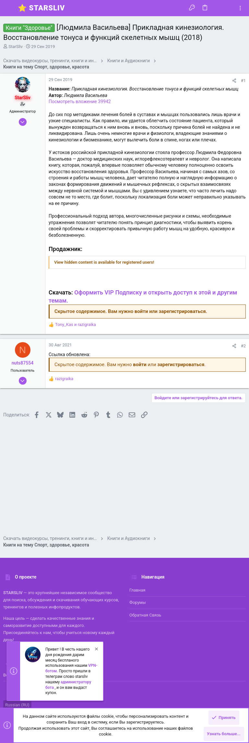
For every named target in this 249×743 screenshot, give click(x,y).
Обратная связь (145, 615)
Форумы (137, 602)
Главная (137, 590)
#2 (243, 345)
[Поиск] (228, 8)
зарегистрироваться (182, 311)
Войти (9, 675)
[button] (9, 8)
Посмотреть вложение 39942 (80, 101)
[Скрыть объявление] (96, 650)
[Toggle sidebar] (240, 8)
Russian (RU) (17, 704)
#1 (243, 80)
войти (141, 311)
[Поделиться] (234, 81)
